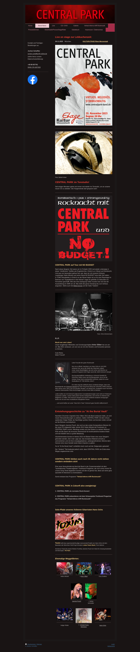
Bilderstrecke (78, 286)
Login (113, 644)
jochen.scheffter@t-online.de (37, 54)
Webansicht (111, 646)
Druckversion (30, 644)
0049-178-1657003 (34, 67)
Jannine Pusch (76, 601)
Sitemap (39, 644)
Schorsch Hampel (71, 386)
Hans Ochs (102, 625)
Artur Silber (84, 576)
